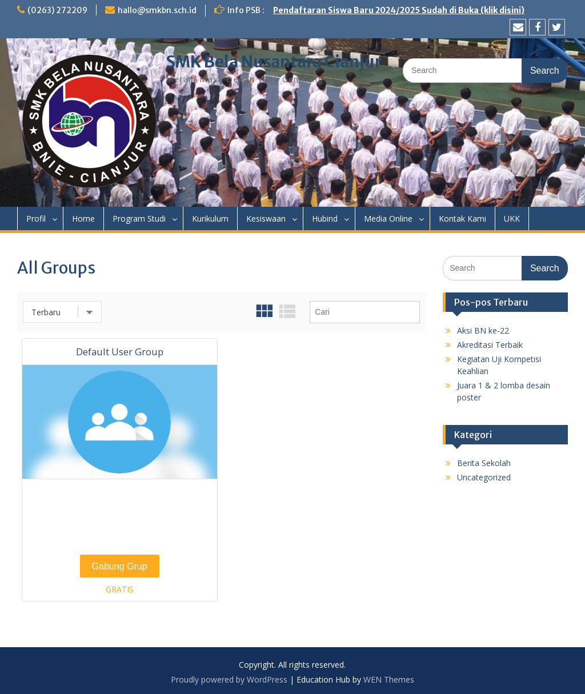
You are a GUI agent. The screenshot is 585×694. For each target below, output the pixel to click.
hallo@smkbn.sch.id (157, 10)
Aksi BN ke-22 (483, 330)
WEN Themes (388, 679)
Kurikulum (210, 218)
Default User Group (119, 351)
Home (83, 218)
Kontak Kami (462, 218)
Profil (36, 218)
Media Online (388, 218)
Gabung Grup (119, 566)
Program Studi (139, 218)
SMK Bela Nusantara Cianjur (274, 61)
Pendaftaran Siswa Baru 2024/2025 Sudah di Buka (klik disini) (398, 10)
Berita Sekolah (484, 463)
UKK (512, 218)
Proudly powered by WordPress (229, 679)
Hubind (325, 218)
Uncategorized (484, 477)
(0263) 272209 (57, 10)
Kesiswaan (266, 218)
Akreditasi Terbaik (490, 344)
